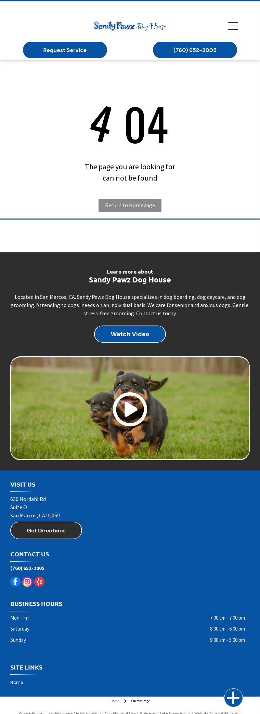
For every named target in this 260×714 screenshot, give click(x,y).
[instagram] (27, 583)
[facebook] (15, 583)
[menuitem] (19, 682)
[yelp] (39, 583)
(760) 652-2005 (27, 568)
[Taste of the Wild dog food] (129, 236)
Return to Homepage (130, 205)
